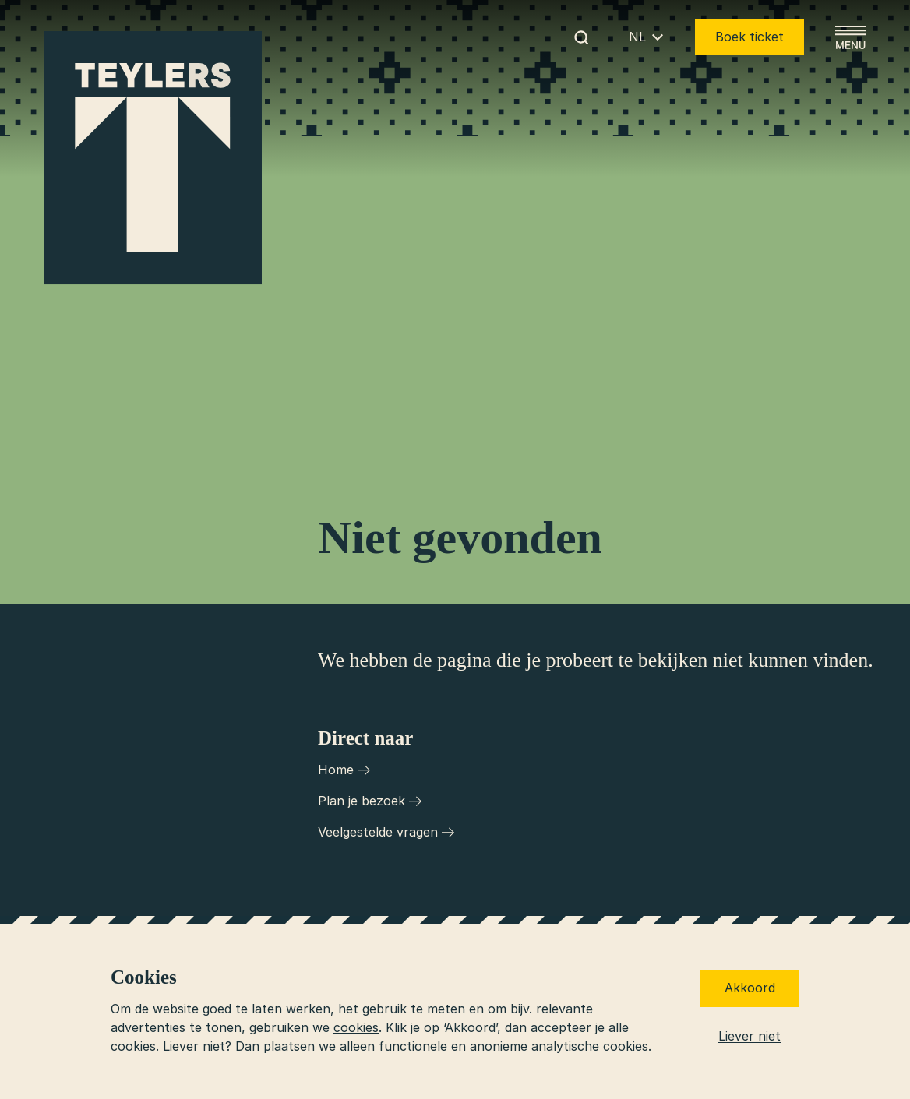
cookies (356, 1027)
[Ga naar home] (153, 158)
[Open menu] (850, 37)
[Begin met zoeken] (581, 37)
